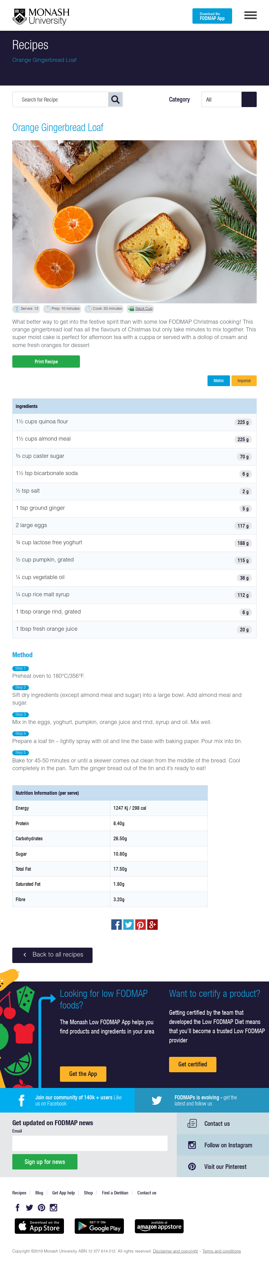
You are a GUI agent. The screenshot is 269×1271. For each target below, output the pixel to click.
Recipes (19, 1193)
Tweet (128, 924)
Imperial (244, 380)
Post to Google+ (152, 924)
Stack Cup (143, 309)
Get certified (192, 1064)
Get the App (83, 1073)
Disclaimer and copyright (175, 1252)
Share (116, 924)
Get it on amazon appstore (159, 1226)
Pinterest (41, 1207)
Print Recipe (46, 361)
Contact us (217, 1123)
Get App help (63, 1193)
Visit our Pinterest (225, 1166)
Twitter (29, 1207)
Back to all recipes (52, 955)
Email (17, 1131)
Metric (219, 380)
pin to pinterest (140, 924)
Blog (39, 1193)
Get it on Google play (99, 1226)
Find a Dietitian (115, 1193)
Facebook (17, 1207)
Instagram (53, 1207)
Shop (88, 1193)
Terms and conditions (222, 1252)
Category (179, 99)
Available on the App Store (39, 1226)
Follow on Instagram (228, 1145)
